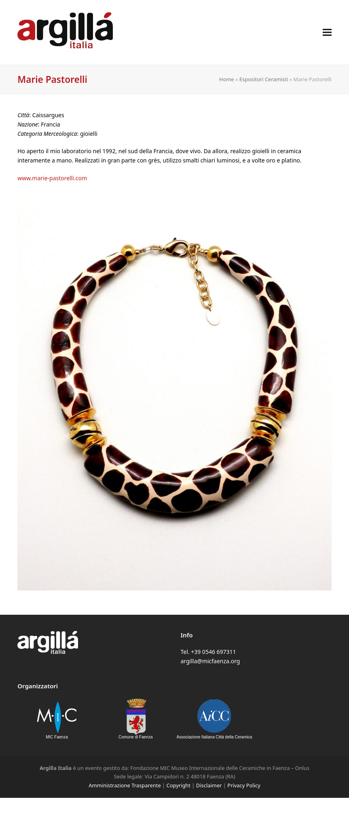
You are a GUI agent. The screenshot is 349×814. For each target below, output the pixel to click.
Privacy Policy (243, 785)
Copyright (178, 785)
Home (226, 79)
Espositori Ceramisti (263, 79)
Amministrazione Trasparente (125, 785)
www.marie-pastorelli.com (52, 178)
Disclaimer (209, 785)
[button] (327, 32)
